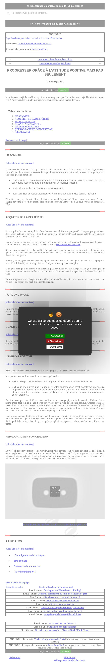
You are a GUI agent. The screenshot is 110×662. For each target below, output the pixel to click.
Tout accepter (55, 335)
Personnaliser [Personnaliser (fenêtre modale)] (55, 347)
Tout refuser (55, 341)
